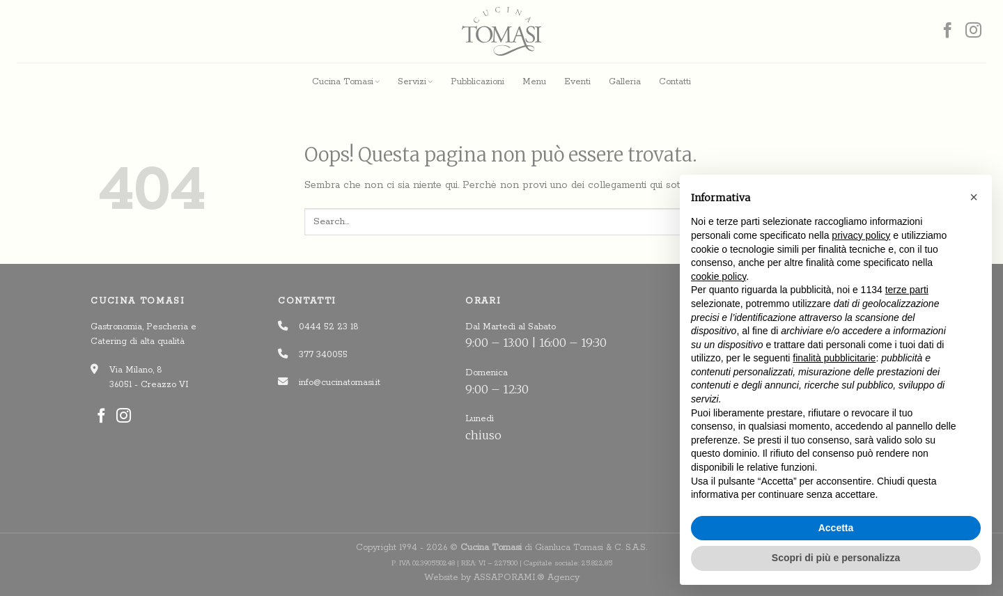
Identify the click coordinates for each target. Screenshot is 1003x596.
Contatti (675, 82)
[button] (974, 197)
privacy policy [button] (861, 235)
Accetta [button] (836, 527)
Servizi (415, 82)
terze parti (906, 289)
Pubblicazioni (477, 82)
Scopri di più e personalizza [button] (836, 557)
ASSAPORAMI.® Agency (527, 577)
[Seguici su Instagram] (973, 31)
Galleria (625, 82)
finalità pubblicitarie (834, 357)
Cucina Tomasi (346, 82)
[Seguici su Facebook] (948, 31)
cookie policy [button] (718, 276)
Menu (534, 82)
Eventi (577, 82)
